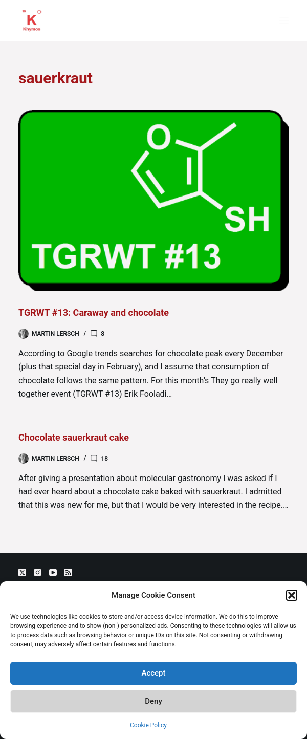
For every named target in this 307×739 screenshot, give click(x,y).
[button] (292, 595)
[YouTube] (53, 572)
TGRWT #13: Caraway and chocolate (93, 312)
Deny (153, 701)
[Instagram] (37, 572)
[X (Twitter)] (22, 572)
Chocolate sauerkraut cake (73, 437)
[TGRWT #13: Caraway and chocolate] (153, 200)
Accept (153, 673)
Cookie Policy (148, 725)
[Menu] (284, 20)
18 (104, 458)
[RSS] (68, 572)
